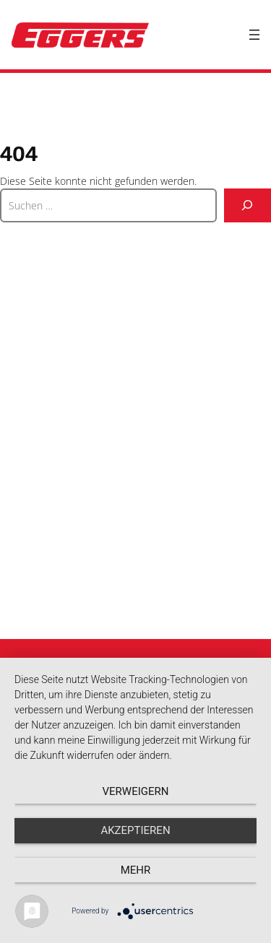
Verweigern (136, 791)
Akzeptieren (135, 830)
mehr (136, 870)
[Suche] (247, 205)
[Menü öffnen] (254, 34)
